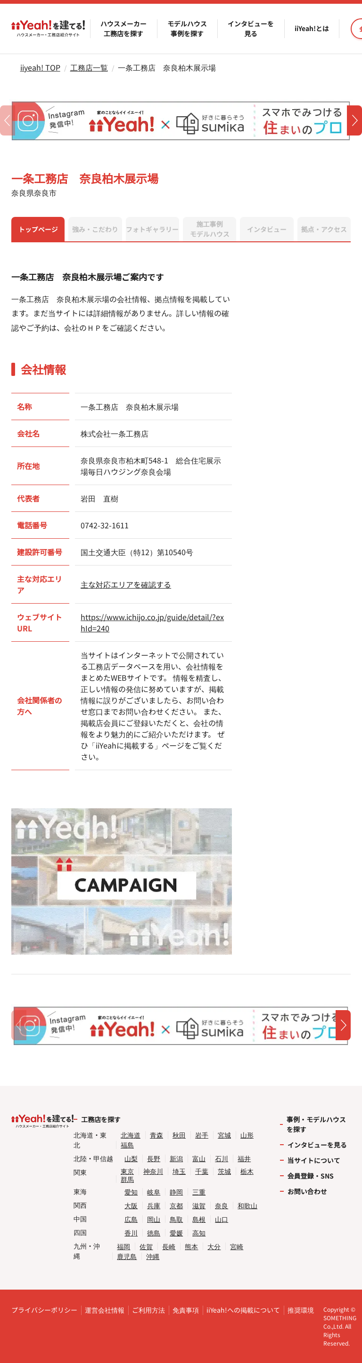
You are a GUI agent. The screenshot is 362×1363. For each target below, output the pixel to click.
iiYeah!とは (312, 28)
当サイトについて (314, 1160)
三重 (199, 1192)
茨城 (224, 1171)
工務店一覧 (89, 67)
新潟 (176, 1159)
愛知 (131, 1192)
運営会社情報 (104, 1310)
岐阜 (153, 1192)
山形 (247, 1135)
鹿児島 (127, 1256)
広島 (131, 1219)
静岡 (176, 1192)
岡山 (153, 1219)
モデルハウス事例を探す (187, 28)
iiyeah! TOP (40, 67)
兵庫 (153, 1206)
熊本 (191, 1247)
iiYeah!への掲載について (243, 1310)
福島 (127, 1145)
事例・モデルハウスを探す (316, 1124)
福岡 (123, 1247)
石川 (221, 1159)
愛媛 (176, 1233)
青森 (156, 1135)
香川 (131, 1233)
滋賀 (199, 1206)
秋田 (179, 1135)
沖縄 (152, 1256)
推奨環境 (301, 1310)
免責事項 (186, 1310)
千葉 (201, 1171)
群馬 (127, 1179)
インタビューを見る (251, 28)
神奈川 (153, 1171)
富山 (199, 1159)
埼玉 (179, 1171)
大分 (214, 1247)
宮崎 (236, 1247)
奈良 (221, 1206)
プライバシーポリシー (44, 1310)
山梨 (131, 1159)
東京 (127, 1171)
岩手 (201, 1135)
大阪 (131, 1206)
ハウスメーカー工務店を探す (123, 28)
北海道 (130, 1135)
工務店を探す (101, 1119)
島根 (199, 1219)
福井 (244, 1159)
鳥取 (176, 1219)
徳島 (153, 1233)
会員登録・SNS (311, 1175)
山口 (221, 1219)
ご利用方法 (148, 1310)
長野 (153, 1159)
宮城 (224, 1135)
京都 (176, 1206)
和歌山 (247, 1206)
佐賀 (146, 1247)
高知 (199, 1233)
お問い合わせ (307, 1191)
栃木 (247, 1171)
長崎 (168, 1247)
